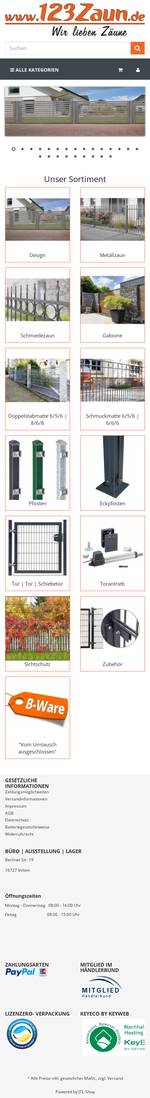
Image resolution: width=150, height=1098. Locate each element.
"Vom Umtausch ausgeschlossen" (37, 748)
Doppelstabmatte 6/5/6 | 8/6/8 (37, 419)
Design (37, 255)
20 (75, 157)
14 (128, 149)
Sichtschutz (37, 664)
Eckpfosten (112, 503)
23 (101, 157)
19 (66, 157)
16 (40, 157)
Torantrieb (112, 583)
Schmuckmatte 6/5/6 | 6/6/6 (112, 419)
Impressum (15, 806)
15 (137, 149)
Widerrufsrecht (19, 834)
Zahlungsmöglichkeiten (27, 792)
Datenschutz (17, 820)
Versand (115, 1078)
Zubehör (113, 664)
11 (101, 149)
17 (48, 157)
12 (110, 149)
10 (93, 149)
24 (110, 157)
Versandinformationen (26, 799)
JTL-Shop (87, 1092)
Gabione (112, 335)
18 (57, 157)
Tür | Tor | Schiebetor (37, 583)
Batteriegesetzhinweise (27, 827)
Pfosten (37, 503)
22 (93, 157)
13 (119, 149)
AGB (9, 813)
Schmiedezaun (38, 335)
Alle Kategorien (34, 70)
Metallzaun (112, 255)
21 (84, 157)
